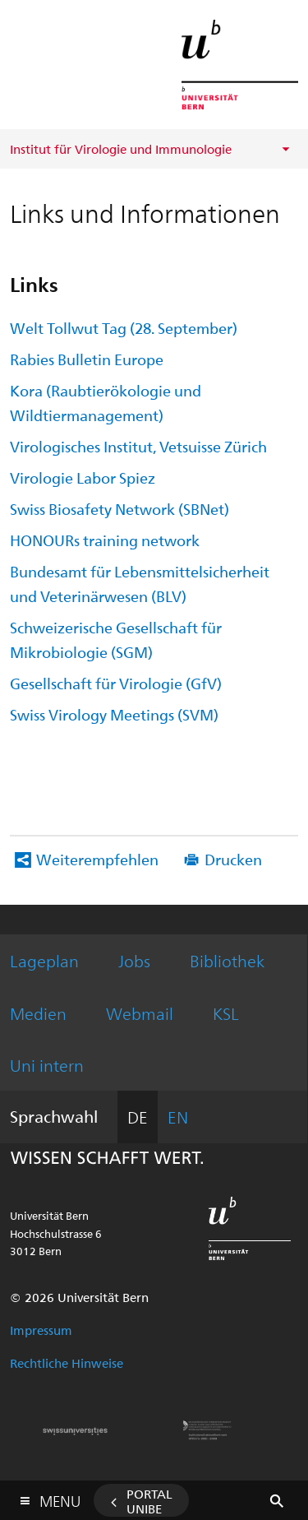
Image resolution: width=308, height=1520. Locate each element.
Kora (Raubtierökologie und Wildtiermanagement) (105, 402)
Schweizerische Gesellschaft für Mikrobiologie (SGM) (116, 639)
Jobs (134, 960)
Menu (59, 1497)
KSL (226, 1013)
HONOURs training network (105, 540)
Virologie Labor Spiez (82, 477)
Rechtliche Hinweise (66, 1363)
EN (178, 1116)
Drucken (233, 859)
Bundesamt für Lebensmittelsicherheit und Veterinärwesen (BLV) (139, 583)
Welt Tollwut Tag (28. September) (123, 327)
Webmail (139, 1013)
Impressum (41, 1330)
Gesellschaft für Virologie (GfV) (116, 683)
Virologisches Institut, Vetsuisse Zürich (138, 446)
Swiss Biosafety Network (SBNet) (119, 508)
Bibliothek (227, 960)
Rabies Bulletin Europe (86, 359)
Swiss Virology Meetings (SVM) (114, 714)
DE (137, 1116)
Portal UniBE (149, 1501)
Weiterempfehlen (97, 859)
